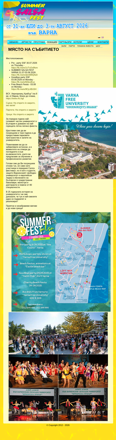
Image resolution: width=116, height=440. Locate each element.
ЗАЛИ (63, 46)
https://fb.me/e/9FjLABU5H (23, 89)
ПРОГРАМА (39, 42)
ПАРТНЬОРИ (64, 42)
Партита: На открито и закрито (21, 110)
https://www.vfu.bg (14, 98)
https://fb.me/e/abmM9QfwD (24, 75)
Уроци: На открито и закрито (20, 114)
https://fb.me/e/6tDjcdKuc (23, 82)
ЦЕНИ (90, 42)
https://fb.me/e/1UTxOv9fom (24, 68)
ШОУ (98, 46)
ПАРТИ (72, 46)
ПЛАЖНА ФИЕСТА (85, 46)
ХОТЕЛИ (77, 42)
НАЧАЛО (13, 42)
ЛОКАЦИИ (52, 42)
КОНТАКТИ (103, 42)
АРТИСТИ (26, 42)
